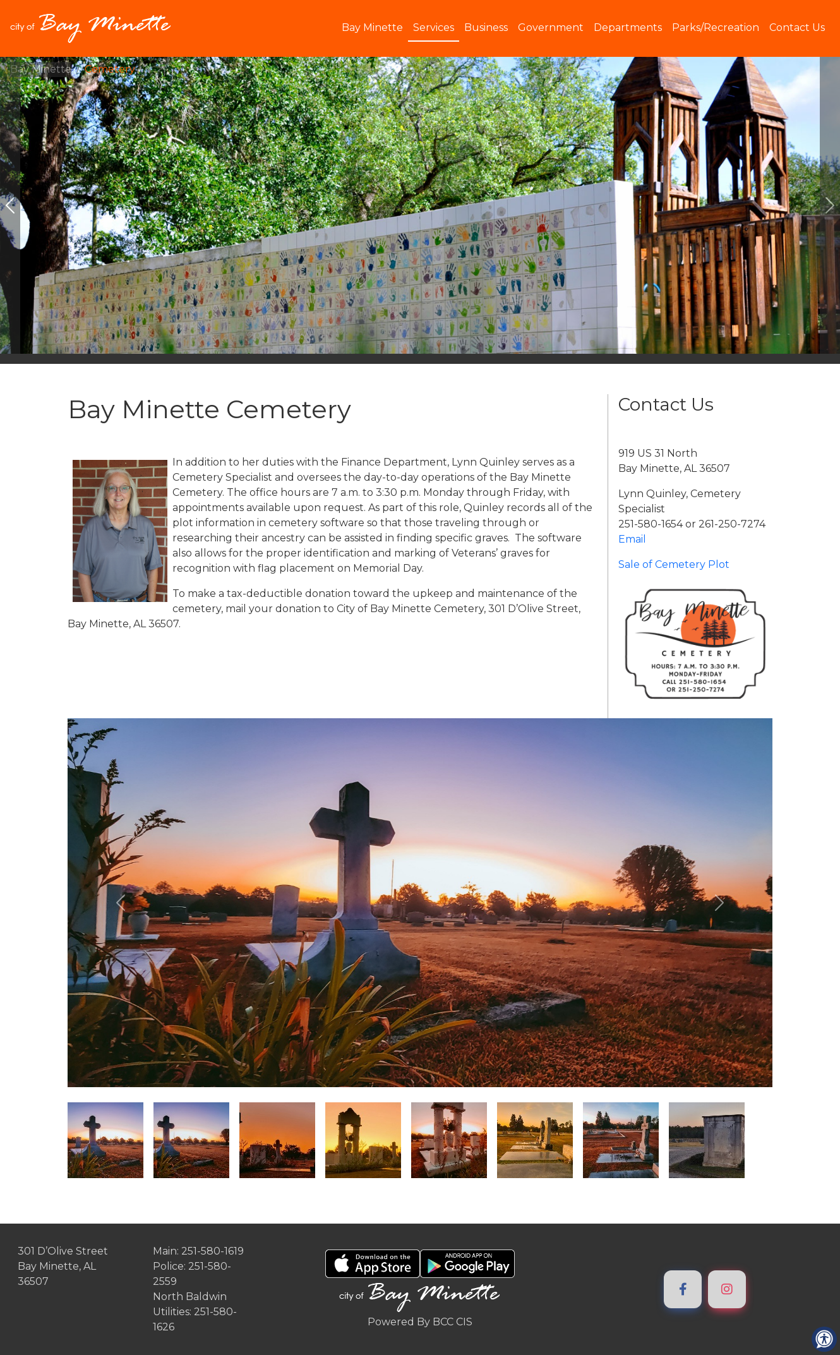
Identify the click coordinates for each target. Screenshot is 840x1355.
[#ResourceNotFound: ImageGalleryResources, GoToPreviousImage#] (10, 205)
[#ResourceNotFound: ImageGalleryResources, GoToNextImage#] (830, 205)
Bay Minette (40, 69)
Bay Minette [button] (372, 27)
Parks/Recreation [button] (715, 27)
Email (632, 539)
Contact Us (797, 27)
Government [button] (551, 27)
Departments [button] (628, 27)
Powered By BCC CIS (420, 1322)
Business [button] (486, 27)
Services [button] (433, 27)
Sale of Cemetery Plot (673, 564)
